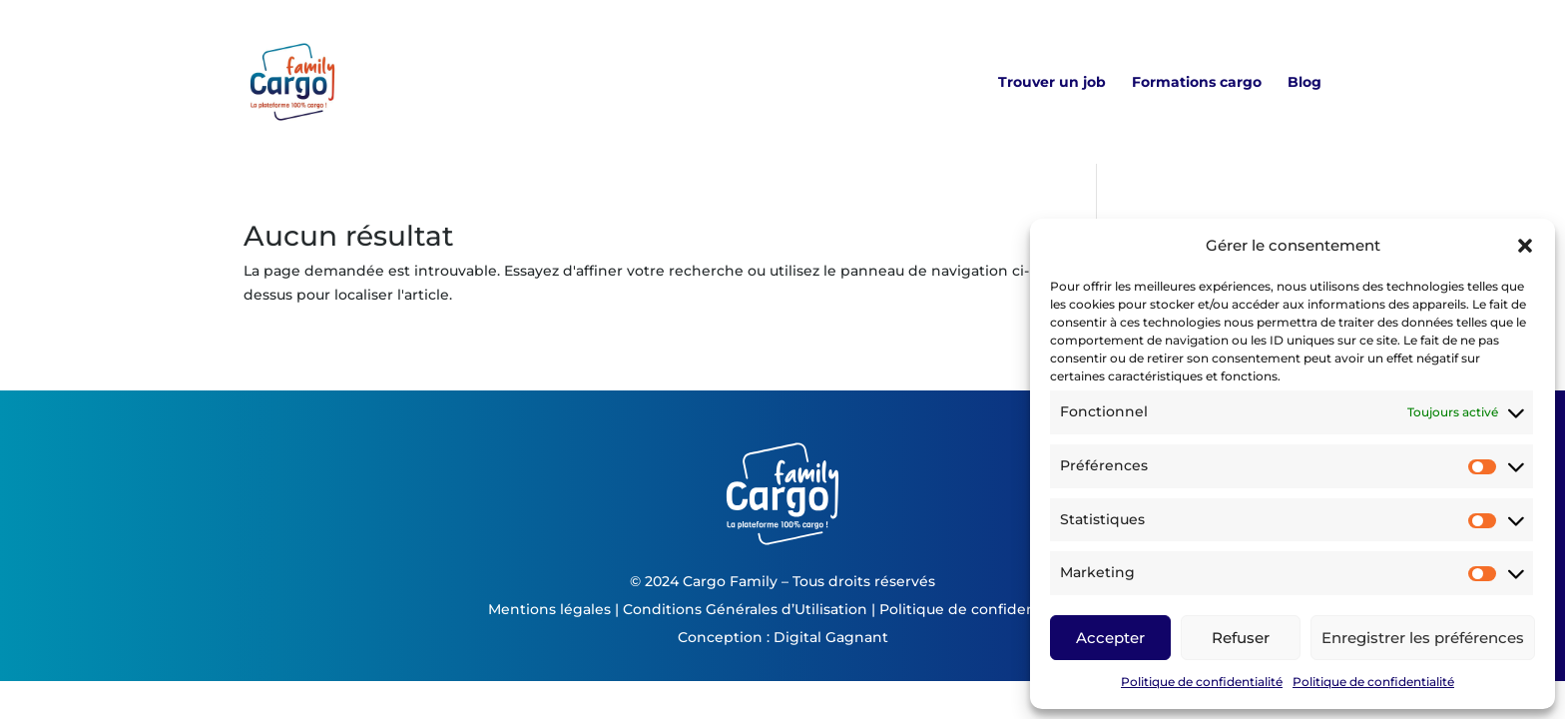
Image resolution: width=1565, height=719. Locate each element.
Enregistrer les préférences (1422, 637)
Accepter (1110, 637)
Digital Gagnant (831, 637)
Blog (1304, 83)
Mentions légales (549, 609)
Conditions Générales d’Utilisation (745, 609)
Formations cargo (1197, 83)
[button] (1525, 246)
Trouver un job (1052, 83)
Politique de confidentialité (1202, 681)
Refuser (1241, 637)
